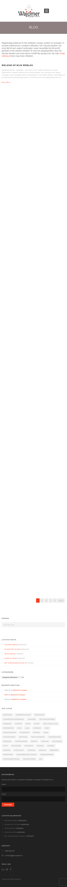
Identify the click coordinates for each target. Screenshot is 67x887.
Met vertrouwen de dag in (15, 663)
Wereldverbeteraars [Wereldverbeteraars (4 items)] (11, 759)
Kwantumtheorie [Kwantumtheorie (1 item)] (9, 732)
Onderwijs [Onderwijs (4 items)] (7, 741)
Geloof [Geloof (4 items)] (36, 723)
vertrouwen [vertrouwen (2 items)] (8, 754)
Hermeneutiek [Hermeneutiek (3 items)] (8, 728)
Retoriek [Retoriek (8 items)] (50, 746)
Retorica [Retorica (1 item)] (40, 746)
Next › (61, 600)
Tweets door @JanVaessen (11, 879)
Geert (6, 695)
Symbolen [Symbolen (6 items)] (31, 750)
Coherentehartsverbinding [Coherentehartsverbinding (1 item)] (13, 719)
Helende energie (11, 644)
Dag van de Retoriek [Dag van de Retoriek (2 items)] (46, 719)
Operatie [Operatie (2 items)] (34, 741)
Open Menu (46, 11)
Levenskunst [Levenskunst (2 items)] (24, 732)
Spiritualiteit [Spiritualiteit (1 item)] (19, 750)
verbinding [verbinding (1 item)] (54, 750)
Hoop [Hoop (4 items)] (19, 728)
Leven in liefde (10, 658)
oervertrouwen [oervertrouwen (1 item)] (54, 737)
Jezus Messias (10, 654)
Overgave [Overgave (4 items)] (44, 741)
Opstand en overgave (20, 690)
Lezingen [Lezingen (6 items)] (36, 732)
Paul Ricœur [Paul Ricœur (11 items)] (57, 741)
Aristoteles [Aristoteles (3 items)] (7, 715)
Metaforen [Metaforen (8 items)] (23, 737)
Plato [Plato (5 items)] (5, 746)
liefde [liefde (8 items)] (46, 732)
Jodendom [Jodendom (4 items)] (37, 728)
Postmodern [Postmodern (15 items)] (16, 746)
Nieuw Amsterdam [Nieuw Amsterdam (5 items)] (38, 737)
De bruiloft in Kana (12, 649)
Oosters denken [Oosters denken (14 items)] (21, 741)
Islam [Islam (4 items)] (27, 728)
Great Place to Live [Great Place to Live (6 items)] (50, 723)
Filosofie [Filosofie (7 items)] (18, 723)
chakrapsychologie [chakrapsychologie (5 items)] (23, 715)
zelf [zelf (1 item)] (40, 759)
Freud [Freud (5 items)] (28, 723)
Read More (6, 82)
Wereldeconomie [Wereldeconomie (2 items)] (46, 754)
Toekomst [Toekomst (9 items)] (42, 750)
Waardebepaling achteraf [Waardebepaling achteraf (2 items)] (26, 754)
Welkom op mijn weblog (17, 65)
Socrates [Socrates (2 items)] (6, 750)
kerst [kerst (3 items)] (47, 728)
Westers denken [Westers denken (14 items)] (29, 759)
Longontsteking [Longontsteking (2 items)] (9, 737)
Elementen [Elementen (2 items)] (7, 723)
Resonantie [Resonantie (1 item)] (29, 746)
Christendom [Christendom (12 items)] (39, 715)
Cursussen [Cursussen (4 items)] (32, 719)
